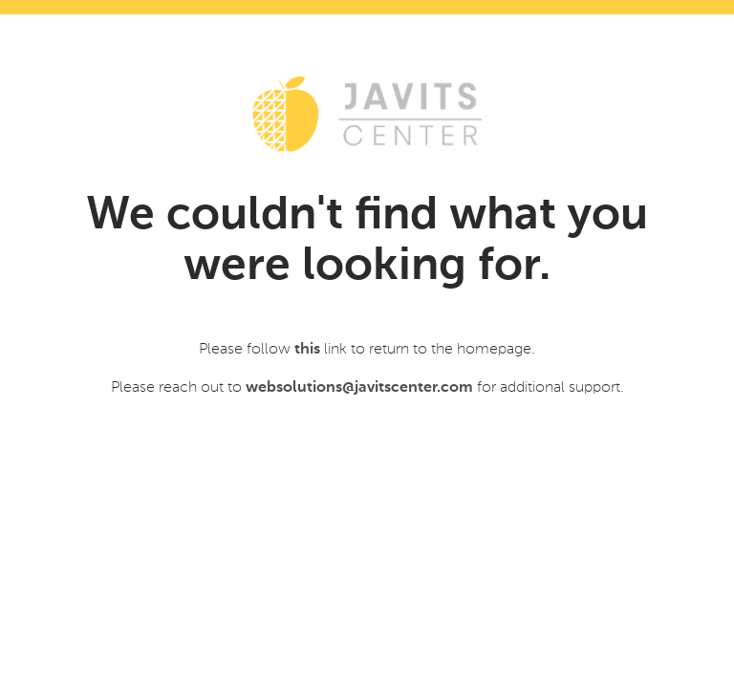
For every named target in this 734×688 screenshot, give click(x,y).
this (307, 349)
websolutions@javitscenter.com (359, 388)
